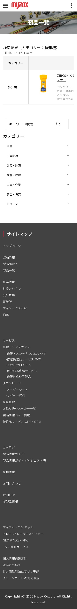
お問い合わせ (12, 483)
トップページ (12, 246)
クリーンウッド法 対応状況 (21, 578)
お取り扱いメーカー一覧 (19, 408)
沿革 (6, 315)
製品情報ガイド (13, 454)
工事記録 (12, 156)
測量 (9, 146)
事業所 (7, 301)
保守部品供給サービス (22, 371)
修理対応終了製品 (19, 376)
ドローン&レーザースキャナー (23, 534)
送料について (12, 565)
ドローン (12, 204)
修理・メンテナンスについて (26, 353)
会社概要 (9, 295)
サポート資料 (16, 395)
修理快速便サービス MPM (24, 359)
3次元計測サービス (16, 547)
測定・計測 (14, 165)
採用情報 (9, 472)
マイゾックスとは (15, 308)
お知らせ (9, 495)
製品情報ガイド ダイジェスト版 (24, 460)
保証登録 (9, 402)
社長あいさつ (12, 288)
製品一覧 (9, 270)
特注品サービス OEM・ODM (22, 422)
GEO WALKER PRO (16, 540)
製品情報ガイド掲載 (16, 415)
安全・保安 (14, 194)
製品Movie (10, 264)
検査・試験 (14, 175)
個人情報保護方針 (15, 558)
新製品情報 (10, 501)
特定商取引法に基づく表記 (21, 571)
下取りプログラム (19, 365)
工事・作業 (14, 185)
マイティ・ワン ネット (18, 527)
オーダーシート (17, 390)
